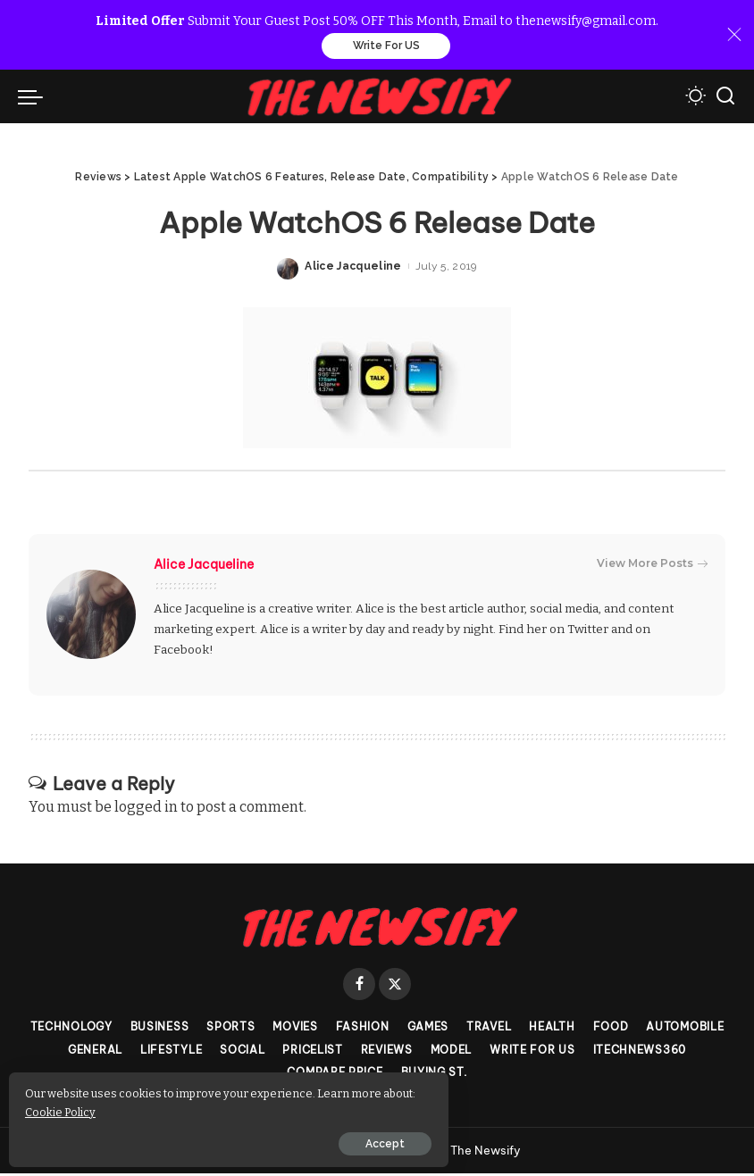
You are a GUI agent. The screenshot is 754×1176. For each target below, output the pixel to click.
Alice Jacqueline (353, 269)
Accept (217, 1137)
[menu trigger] (35, 98)
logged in (146, 808)
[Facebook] (359, 987)
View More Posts (652, 565)
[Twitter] (395, 987)
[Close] (734, 36)
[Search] (725, 98)
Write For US (386, 46)
